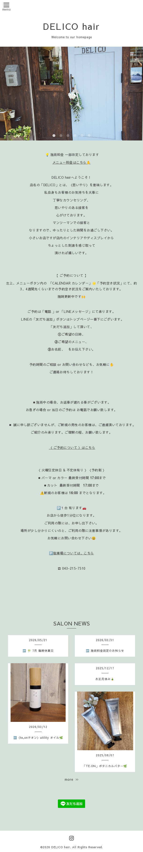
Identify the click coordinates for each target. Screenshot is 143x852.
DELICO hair (71, 26)
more (72, 779)
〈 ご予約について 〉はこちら (72, 447)
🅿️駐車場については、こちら (71, 553)
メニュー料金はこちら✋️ (72, 162)
